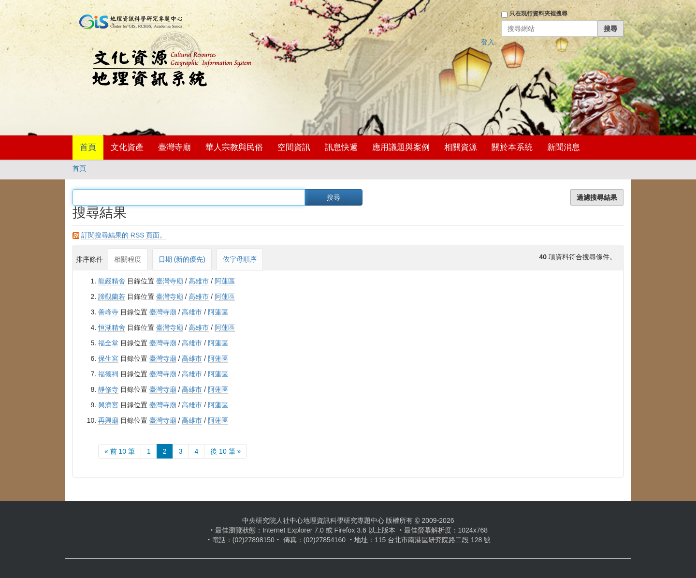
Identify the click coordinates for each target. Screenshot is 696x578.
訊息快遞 (341, 147)
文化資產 (127, 147)
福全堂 (108, 343)
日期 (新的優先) (182, 259)
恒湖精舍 (111, 327)
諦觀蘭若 (111, 296)
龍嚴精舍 (111, 281)
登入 (487, 42)
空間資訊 (293, 147)
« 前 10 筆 (119, 451)
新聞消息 (563, 147)
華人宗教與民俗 (234, 147)
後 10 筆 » (225, 451)
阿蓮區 (225, 281)
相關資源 (460, 147)
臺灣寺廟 (174, 147)
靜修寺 (108, 389)
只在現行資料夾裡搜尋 (538, 13)
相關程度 (127, 259)
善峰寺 (108, 312)
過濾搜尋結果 (597, 197)
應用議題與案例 (401, 147)
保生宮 (108, 358)
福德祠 (108, 374)
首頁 (88, 147)
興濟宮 (108, 405)
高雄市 (198, 281)
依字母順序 (240, 259)
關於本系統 (512, 147)
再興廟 (108, 420)
